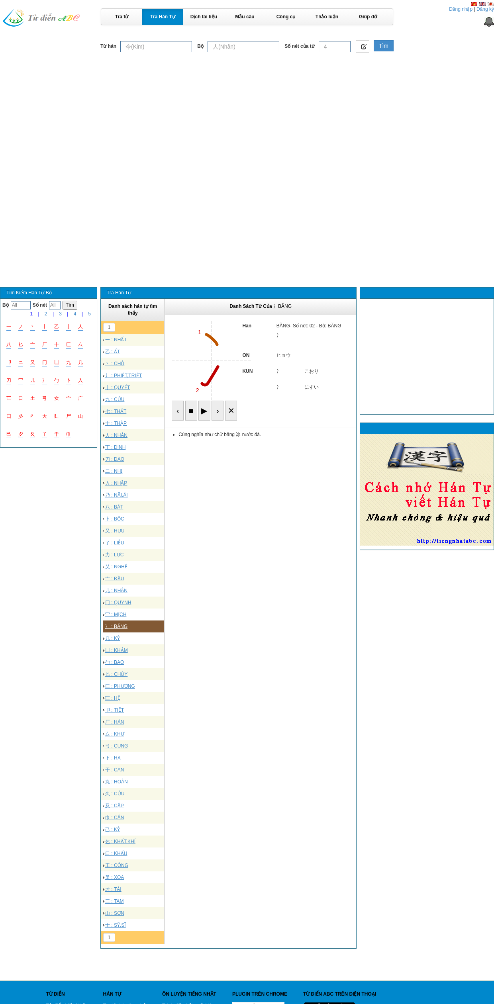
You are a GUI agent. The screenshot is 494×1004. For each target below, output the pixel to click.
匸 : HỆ (112, 698)
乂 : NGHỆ (116, 567)
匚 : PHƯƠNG (120, 686)
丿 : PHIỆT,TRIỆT (123, 375)
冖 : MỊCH (115, 614)
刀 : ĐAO (114, 459)
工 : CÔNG (116, 865)
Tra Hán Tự (162, 17)
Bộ (200, 46)
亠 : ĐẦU (114, 578)
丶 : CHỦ (114, 363)
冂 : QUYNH (118, 602)
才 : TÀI (113, 889)
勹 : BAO (114, 662)
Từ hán (108, 46)
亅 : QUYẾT (117, 387)
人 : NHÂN (116, 435)
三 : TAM (114, 901)
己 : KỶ (112, 829)
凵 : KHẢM (116, 650)
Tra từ (121, 17)
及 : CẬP (114, 805)
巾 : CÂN (114, 817)
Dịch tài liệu (203, 17)
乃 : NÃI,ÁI (116, 495)
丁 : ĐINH (115, 447)
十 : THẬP (116, 423)
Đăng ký (485, 9)
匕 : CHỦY (116, 674)
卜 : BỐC (114, 519)
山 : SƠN (114, 913)
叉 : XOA (114, 877)
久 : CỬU (114, 794)
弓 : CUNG (116, 746)
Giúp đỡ (368, 17)
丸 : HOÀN (116, 782)
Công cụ (286, 17)
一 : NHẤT (116, 339)
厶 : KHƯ (114, 734)
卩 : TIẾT (114, 710)
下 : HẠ (113, 758)
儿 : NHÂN (116, 590)
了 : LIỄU (114, 543)
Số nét (40, 305)
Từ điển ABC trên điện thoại (339, 994)
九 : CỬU (114, 399)
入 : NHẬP (116, 483)
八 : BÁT (114, 507)
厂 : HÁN (114, 722)
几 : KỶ (112, 638)
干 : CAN (114, 770)
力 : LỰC (114, 555)
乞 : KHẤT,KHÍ (120, 841)
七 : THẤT (115, 411)
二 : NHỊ (113, 471)
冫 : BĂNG (116, 626)
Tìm (383, 46)
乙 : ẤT (112, 351)
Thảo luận (327, 17)
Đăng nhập (460, 9)
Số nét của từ (299, 46)
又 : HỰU (114, 531)
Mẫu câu (244, 17)
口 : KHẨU (116, 853)
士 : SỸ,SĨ (115, 925)
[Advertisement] (247, 113)
